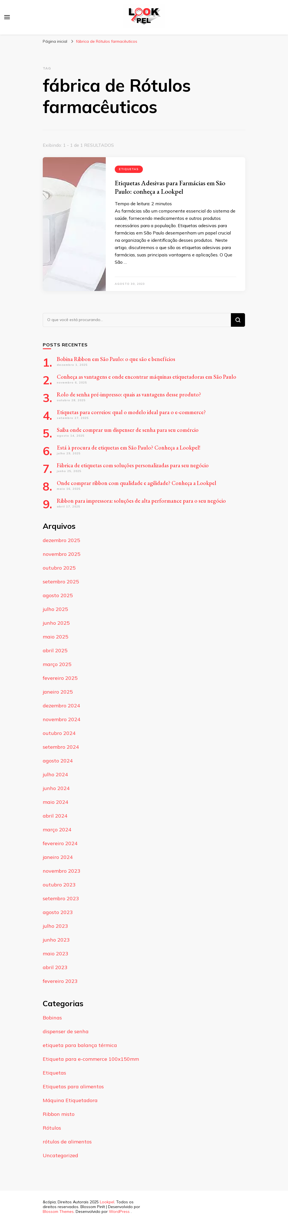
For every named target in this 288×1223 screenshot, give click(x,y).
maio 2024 (55, 802)
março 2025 (57, 664)
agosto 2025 (58, 595)
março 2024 (57, 829)
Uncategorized (60, 1155)
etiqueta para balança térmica (80, 1045)
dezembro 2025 (61, 540)
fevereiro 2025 (60, 678)
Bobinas (52, 1017)
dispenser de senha (66, 1031)
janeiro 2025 (58, 692)
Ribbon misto (59, 1114)
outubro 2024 (59, 733)
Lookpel (107, 1201)
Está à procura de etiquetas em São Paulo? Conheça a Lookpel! (129, 447)
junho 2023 (56, 940)
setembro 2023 (61, 898)
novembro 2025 (61, 554)
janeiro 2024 (58, 857)
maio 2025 (55, 636)
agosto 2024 (58, 760)
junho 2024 (56, 788)
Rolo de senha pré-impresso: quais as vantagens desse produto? (129, 394)
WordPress (119, 1211)
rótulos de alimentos (67, 1141)
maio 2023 (55, 953)
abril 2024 (55, 816)
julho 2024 (55, 774)
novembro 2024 (61, 719)
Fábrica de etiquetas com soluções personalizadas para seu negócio (133, 465)
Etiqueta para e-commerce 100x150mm (91, 1059)
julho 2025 (55, 609)
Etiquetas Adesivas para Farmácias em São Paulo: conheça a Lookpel (170, 187)
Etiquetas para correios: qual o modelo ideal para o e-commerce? (131, 412)
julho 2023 (55, 926)
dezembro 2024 (61, 705)
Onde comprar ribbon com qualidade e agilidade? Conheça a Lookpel (136, 483)
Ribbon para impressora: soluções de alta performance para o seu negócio (141, 500)
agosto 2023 (58, 912)
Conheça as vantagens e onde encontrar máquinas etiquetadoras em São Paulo (146, 376)
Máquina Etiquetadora (70, 1100)
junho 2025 (56, 623)
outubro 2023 (59, 884)
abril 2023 (55, 967)
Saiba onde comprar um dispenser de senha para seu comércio (128, 430)
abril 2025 (55, 650)
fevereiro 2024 (60, 843)
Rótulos (52, 1128)
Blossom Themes (58, 1211)
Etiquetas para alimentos (73, 1086)
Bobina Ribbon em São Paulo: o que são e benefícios (116, 359)
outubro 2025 (59, 568)
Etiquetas (129, 169)
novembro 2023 (61, 871)
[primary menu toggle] (7, 17)
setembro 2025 (61, 581)
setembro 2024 (61, 747)
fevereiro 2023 (60, 981)
